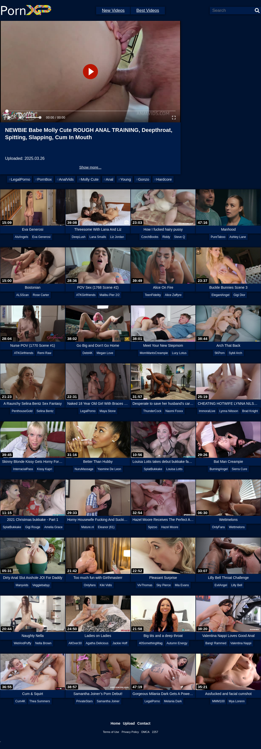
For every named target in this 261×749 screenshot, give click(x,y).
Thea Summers (39, 701)
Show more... (90, 167)
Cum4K (20, 701)
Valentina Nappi (240, 643)
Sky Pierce (163, 585)
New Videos (113, 10)
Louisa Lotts (174, 469)
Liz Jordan (117, 237)
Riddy (166, 237)
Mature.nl (87, 527)
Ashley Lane (237, 237)
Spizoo (152, 527)
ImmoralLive (207, 411)
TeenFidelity (153, 295)
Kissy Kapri (44, 469)
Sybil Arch (235, 353)
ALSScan (22, 295)
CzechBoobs (149, 237)
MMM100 (218, 701)
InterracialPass (23, 469)
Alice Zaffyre (173, 295)
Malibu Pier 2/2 (109, 295)
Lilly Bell (236, 585)
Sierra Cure (239, 469)
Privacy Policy (130, 731)
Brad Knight (250, 411)
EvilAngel (221, 585)
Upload (129, 723)
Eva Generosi (41, 237)
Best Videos (147, 10)
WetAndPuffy (22, 643)
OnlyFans (218, 527)
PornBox (44, 179)
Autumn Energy (177, 643)
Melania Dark (173, 701)
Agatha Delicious (97, 643)
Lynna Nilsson (228, 411)
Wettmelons (237, 527)
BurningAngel (219, 469)
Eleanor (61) (106, 527)
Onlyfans (90, 585)
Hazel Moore (169, 527)
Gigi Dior (239, 295)
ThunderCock (152, 411)
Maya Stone (107, 411)
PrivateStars (84, 701)
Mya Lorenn (236, 701)
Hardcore (164, 179)
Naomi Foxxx (174, 411)
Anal (109, 179)
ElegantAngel (220, 295)
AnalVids (66, 179)
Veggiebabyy (41, 585)
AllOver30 (75, 643)
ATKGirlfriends (85, 295)
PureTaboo (218, 237)
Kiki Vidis (106, 585)
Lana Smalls (97, 237)
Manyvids (22, 585)
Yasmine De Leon (109, 469)
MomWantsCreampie (154, 353)
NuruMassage (84, 469)
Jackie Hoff (119, 643)
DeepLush (79, 237)
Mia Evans (182, 585)
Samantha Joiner (108, 701)
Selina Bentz (45, 411)
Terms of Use (111, 731)
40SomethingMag (151, 643)
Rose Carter (41, 295)
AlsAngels (21, 237)
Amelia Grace (53, 527)
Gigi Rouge (32, 527)
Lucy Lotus (179, 353)
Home (115, 723)
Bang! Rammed (215, 643)
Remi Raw (44, 353)
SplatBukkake (153, 469)
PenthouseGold (22, 411)
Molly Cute (90, 179)
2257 (155, 731)
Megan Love (105, 353)
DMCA (145, 731)
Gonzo (143, 179)
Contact (143, 723)
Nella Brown (43, 643)
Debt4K (88, 353)
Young (125, 179)
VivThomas (144, 585)
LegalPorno (20, 179)
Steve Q (179, 237)
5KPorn (220, 353)
